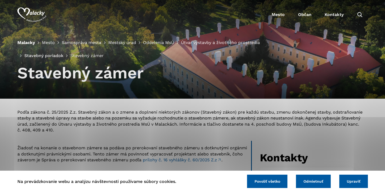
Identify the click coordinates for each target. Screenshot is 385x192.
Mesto (277, 14)
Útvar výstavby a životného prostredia (220, 42)
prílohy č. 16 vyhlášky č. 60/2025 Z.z (180, 159)
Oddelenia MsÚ (158, 42)
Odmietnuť (313, 181)
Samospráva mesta (81, 42)
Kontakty (334, 14)
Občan (304, 14)
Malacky (26, 42)
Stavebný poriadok (43, 55)
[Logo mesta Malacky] (32, 14)
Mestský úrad (122, 42)
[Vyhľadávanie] (360, 14)
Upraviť (353, 181)
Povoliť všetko (267, 181)
